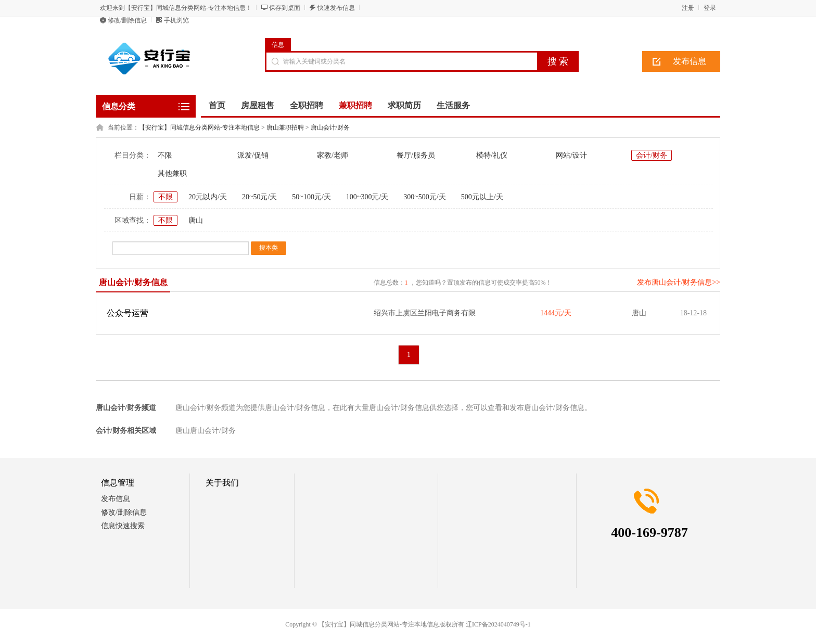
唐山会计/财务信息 (133, 282)
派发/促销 (253, 155)
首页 (217, 105)
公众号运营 (127, 313)
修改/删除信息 (127, 20)
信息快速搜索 (123, 526)
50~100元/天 (311, 197)
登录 (710, 7)
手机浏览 (176, 20)
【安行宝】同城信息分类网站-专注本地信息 (199, 127)
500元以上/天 (482, 197)
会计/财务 (651, 155)
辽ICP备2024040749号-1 (498, 624)
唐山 (195, 220)
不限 (165, 155)
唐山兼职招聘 (285, 127)
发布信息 (689, 61)
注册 (688, 7)
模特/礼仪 (491, 155)
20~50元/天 (259, 197)
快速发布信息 (336, 7)
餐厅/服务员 (416, 155)
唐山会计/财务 (330, 127)
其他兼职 (172, 173)
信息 (278, 44)
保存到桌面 (284, 7)
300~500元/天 (424, 197)
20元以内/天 (207, 197)
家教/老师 (332, 155)
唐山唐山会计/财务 (205, 430)
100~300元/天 (367, 197)
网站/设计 (571, 155)
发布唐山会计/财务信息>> (678, 282)
